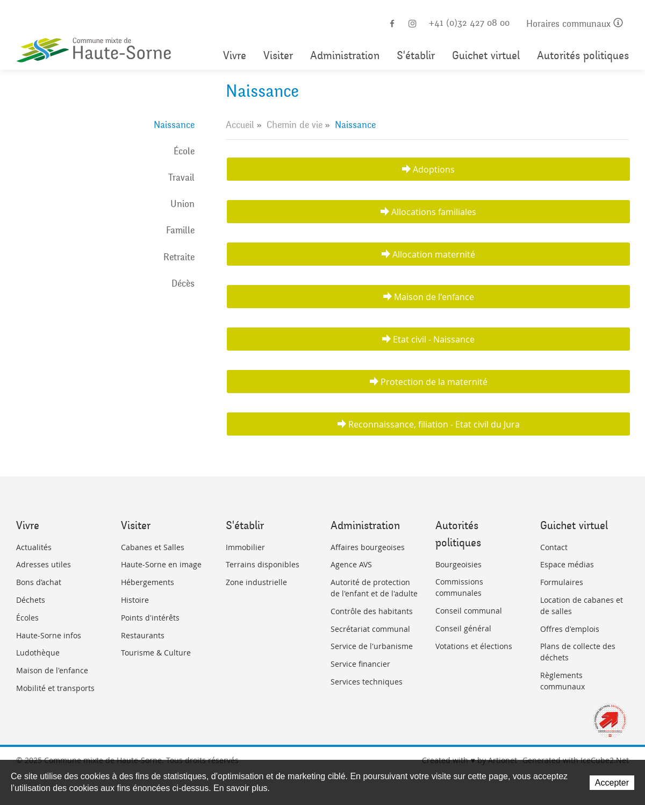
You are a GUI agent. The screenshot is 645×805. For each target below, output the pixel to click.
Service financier (360, 664)
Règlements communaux (562, 681)
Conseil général (463, 628)
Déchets (30, 600)
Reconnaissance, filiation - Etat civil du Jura (434, 424)
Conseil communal (468, 610)
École (184, 151)
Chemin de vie (294, 125)
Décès (183, 283)
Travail (181, 177)
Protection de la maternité (434, 382)
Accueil (240, 125)
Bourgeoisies (458, 564)
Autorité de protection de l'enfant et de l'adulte (374, 588)
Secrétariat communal (370, 629)
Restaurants (142, 635)
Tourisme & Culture (156, 652)
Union (182, 204)
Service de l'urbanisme (372, 646)
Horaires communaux (574, 24)
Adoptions (434, 169)
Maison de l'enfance (434, 297)
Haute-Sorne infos (48, 635)
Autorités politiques (583, 55)
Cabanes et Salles (152, 547)
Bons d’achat (38, 582)
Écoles (27, 617)
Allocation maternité (433, 254)
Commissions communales (459, 587)
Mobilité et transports (55, 688)
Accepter (612, 782)
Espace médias (567, 564)
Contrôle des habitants (372, 611)
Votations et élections (473, 646)
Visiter (278, 55)
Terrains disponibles (262, 564)
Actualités (34, 547)
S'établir (416, 55)
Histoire (135, 600)
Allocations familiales (433, 212)
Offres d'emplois (569, 629)
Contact (554, 547)
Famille (180, 230)
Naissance (174, 125)
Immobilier (245, 547)
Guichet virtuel (486, 55)
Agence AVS (351, 564)
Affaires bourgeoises (368, 547)
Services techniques (367, 681)
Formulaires (561, 582)
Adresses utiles (43, 564)
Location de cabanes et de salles (581, 605)
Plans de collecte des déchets (577, 651)
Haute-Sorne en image (161, 564)
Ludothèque (38, 652)
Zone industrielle (256, 582)
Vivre (234, 55)
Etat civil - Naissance (434, 339)
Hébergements (147, 582)
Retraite (179, 257)
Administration (344, 55)
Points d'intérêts (150, 617)
